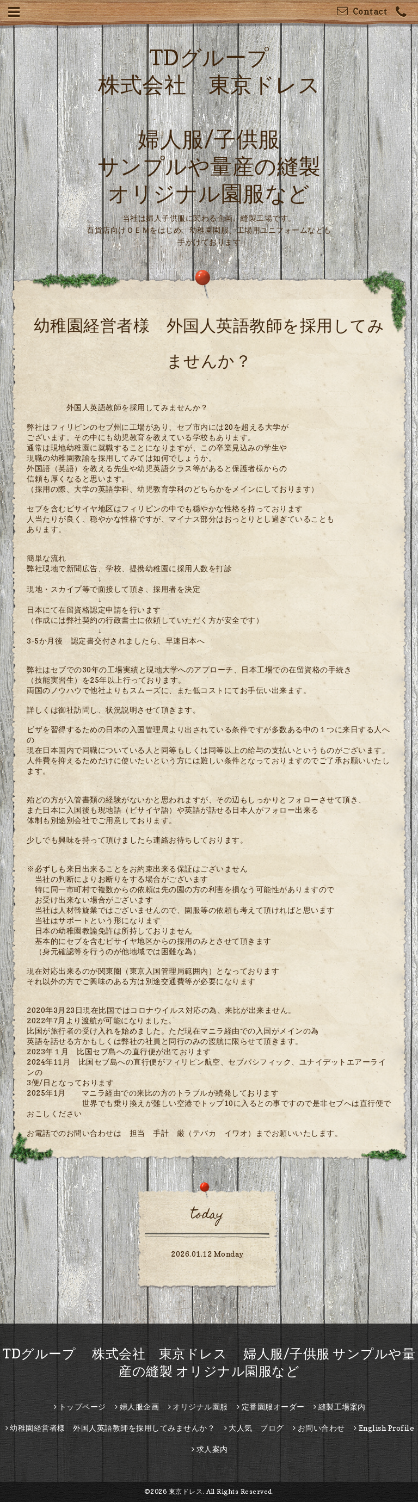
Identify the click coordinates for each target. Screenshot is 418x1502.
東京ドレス (186, 1491)
